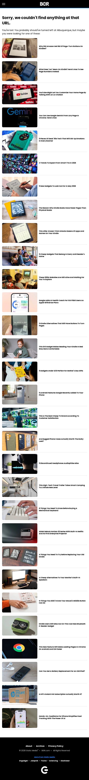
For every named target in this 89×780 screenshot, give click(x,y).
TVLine (44, 761)
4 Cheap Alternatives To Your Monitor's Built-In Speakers (59, 579)
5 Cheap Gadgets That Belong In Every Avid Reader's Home (62, 255)
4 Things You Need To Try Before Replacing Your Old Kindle (61, 556)
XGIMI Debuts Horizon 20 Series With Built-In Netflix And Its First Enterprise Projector (61, 533)
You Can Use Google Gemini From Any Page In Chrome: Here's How (59, 117)
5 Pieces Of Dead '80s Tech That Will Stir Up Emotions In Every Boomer (61, 140)
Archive (40, 746)
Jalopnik (34, 761)
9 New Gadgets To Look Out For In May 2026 (57, 186)
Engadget (23, 761)
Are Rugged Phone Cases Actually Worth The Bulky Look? (61, 440)
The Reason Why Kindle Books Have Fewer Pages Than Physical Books (62, 209)
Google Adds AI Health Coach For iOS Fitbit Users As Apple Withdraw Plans (61, 301)
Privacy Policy (55, 746)
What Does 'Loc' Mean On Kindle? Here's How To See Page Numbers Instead (61, 70)
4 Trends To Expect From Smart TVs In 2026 (57, 163)
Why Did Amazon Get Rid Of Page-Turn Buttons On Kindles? (61, 47)
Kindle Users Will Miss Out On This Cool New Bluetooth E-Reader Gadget (62, 625)
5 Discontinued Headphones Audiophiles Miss (59, 463)
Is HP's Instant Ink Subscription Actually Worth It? (60, 694)
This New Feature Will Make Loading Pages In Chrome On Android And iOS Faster (62, 648)
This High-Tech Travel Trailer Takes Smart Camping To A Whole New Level (62, 486)
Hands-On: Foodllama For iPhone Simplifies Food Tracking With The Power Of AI (60, 717)
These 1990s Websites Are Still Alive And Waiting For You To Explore (61, 278)
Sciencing (53, 761)
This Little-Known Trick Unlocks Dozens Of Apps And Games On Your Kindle (61, 232)
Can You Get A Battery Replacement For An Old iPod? (62, 671)
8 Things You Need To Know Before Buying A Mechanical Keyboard (58, 509)
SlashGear (65, 761)
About (29, 746)
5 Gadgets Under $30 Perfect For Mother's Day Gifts (61, 371)
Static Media (31, 750)
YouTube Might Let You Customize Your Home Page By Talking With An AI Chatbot (62, 94)
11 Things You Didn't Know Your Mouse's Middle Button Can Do (62, 602)
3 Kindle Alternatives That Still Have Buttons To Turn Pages (61, 325)
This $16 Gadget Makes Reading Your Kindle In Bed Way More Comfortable (61, 348)
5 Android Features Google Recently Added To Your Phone (61, 394)
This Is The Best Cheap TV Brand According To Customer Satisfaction (59, 417)
